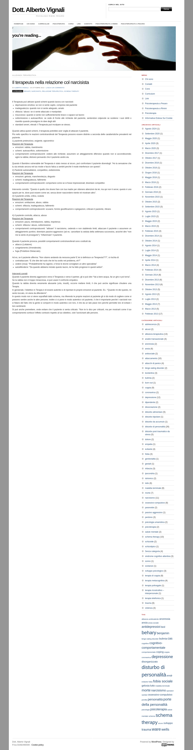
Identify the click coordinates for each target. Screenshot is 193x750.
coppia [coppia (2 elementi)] (166, 652)
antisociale (150, 353)
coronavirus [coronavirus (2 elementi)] (146, 657)
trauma (148, 603)
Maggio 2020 (151, 138)
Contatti (88, 24)
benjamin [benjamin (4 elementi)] (163, 633)
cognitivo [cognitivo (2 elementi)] (145, 643)
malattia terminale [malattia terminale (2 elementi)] (162, 686)
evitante (148, 449)
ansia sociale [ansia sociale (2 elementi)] (153, 623)
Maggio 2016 (151, 177)
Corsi (70, 24)
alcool (147, 329)
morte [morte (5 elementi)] (146, 690)
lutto (147, 483)
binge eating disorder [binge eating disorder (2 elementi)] (150, 639)
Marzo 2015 (150, 226)
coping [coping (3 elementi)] (160, 652)
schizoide (149, 541)
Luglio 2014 (150, 250)
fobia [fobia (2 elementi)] (150, 682)
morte (147, 493)
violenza (149, 608)
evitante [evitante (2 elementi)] (145, 682)
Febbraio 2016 (151, 187)
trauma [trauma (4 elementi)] (146, 729)
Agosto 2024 (151, 129)
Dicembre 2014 (152, 236)
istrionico (149, 478)
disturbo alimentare (154, 412)
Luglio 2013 (150, 299)
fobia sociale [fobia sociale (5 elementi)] (163, 681)
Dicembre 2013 (152, 280)
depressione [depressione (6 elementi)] (162, 656)
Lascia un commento (55, 88)
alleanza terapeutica (154, 334)
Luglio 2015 (150, 216)
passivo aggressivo (154, 512)
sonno (148, 561)
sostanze (149, 566)
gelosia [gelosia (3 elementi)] (146, 685)
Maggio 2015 (151, 221)
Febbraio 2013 (151, 314)
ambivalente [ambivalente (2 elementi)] (154, 619)
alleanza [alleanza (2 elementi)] (145, 619)
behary (27, 91)
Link (79, 24)
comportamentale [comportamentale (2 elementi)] (149, 652)
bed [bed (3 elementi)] (163, 627)
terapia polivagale (153, 585)
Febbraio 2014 (151, 270)
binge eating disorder (154, 368)
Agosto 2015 (151, 211)
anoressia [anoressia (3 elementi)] (164, 619)
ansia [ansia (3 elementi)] (145, 622)
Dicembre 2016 (152, 163)
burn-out (149, 383)
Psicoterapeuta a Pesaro (133, 24)
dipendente (150, 402)
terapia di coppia (152, 575)
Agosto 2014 (151, 245)
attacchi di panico (153, 363)
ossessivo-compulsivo (155, 503)
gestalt (148, 464)
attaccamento (151, 358)
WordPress (156, 742)
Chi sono (31, 24)
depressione (150, 397)
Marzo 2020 (150, 148)
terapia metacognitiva (155, 580)
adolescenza (151, 324)
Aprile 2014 (150, 260)
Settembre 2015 (152, 207)
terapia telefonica (153, 598)
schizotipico (150, 546)
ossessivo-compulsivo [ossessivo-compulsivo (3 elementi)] (160, 694)
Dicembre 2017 (152, 153)
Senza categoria (152, 551)
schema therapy (71, 91)
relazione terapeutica (52, 91)
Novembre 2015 (152, 197)
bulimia (148, 378)
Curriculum (43, 24)
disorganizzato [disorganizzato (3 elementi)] (150, 661)
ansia (147, 349)
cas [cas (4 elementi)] (170, 638)
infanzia (148, 468)
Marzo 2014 (150, 265)
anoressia (149, 344)
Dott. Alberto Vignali (38, 9)
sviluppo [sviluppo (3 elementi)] (168, 723)
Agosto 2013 (151, 294)
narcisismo (150, 498)
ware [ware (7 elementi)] (156, 729)
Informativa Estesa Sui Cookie (159, 118)
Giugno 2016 (151, 172)
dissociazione (151, 407)
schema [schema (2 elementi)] (152, 716)
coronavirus (150, 392)
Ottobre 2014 (151, 241)
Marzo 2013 (150, 309)
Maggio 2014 (151, 255)
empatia (148, 444)
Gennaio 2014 (151, 275)
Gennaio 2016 (151, 192)
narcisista (36, 91)
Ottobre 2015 (151, 202)
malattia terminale (153, 488)
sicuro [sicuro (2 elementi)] (160, 723)
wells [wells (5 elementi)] (165, 729)
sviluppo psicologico (154, 571)
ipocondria (150, 473)
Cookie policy (38, 745)
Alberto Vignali (21, 88)
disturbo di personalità (155, 426)
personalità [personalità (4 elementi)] (155, 699)
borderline (149, 373)
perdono (149, 517)
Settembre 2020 (152, 133)
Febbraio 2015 (151, 231)
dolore (148, 439)
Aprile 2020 (150, 143)
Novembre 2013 (152, 284)
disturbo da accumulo (155, 422)
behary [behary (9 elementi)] (149, 632)
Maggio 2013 (151, 304)
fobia (147, 454)
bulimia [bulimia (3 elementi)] (163, 638)
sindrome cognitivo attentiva (158, 556)
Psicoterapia (59, 24)
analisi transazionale (154, 339)
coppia (148, 387)
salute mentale (151, 532)
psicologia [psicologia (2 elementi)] (146, 710)
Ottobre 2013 (151, 289)
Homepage (18, 24)
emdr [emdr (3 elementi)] (169, 675)
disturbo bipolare (152, 417)
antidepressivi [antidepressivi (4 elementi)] (151, 626)
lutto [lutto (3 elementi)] (152, 685)
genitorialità (150, 459)
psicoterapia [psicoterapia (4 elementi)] (158, 709)
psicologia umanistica (155, 522)
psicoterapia (150, 527)
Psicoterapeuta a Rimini (107, 24)
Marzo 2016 (150, 182)
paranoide (149, 507)
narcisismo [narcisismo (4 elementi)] (158, 690)
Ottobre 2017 (151, 158)
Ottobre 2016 (151, 168)
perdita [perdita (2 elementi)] (144, 700)
